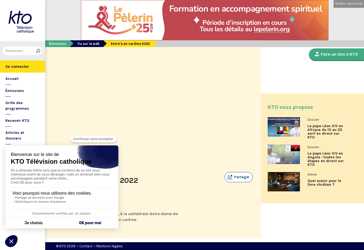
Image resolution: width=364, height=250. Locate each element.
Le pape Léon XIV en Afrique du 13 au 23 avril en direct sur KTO (325, 131)
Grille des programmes (17, 106)
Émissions (14, 90)
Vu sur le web (88, 44)
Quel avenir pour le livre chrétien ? (324, 183)
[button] (239, 177)
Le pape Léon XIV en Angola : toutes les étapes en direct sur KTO (326, 159)
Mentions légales (109, 246)
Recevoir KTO (17, 120)
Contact (85, 246)
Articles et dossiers (14, 135)
